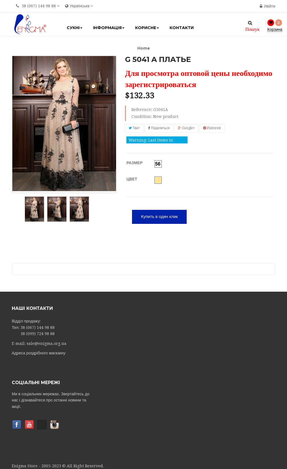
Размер (135, 162)
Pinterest (212, 128)
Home (143, 48)
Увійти (267, 6)
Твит (134, 128)
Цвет (132, 178)
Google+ (186, 128)
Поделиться (159, 128)
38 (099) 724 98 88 (37, 333)
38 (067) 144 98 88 (39, 6)
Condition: (141, 116)
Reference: (141, 109)
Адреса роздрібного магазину (38, 352)
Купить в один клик (159, 216)
